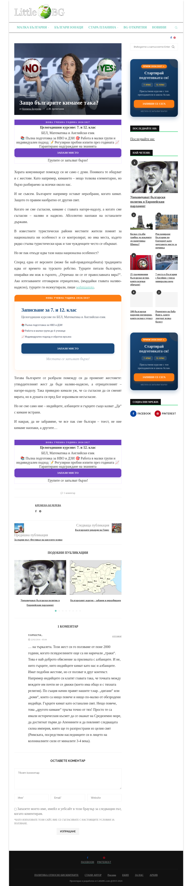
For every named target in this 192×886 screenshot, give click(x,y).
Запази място (68, 152)
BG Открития (135, 27)
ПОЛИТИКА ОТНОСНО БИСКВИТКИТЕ (56, 875)
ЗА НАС (139, 875)
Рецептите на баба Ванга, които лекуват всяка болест (165, 316)
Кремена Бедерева (31, 109)
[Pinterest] (175, 38)
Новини (159, 27)
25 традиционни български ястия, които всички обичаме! (139, 279)
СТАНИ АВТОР (93, 875)
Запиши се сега (154, 103)
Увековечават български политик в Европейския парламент (147, 201)
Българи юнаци (68, 27)
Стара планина (102, 27)
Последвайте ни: (142, 139)
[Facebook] (171, 38)
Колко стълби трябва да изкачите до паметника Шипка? (140, 239)
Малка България (32, 27)
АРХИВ (154, 875)
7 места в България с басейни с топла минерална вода (166, 277)
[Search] (176, 27)
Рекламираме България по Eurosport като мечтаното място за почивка (166, 241)
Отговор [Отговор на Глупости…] (117, 636)
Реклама (112, 875)
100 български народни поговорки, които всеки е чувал (141, 314)
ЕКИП (125, 875)
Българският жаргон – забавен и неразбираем (95, 600)
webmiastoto (85, 287)
